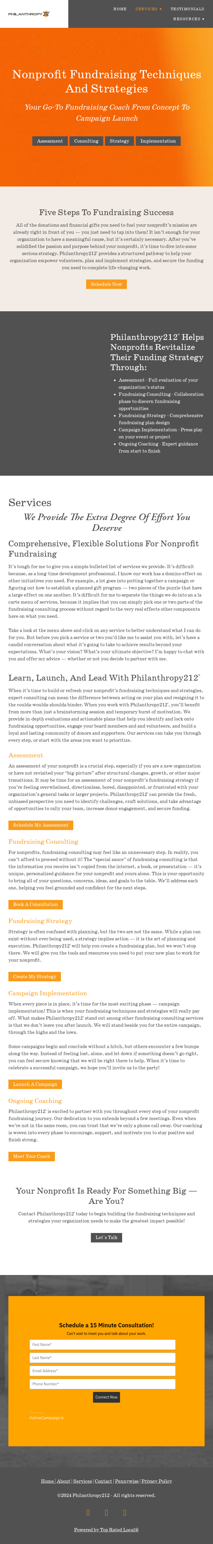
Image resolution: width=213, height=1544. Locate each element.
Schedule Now (106, 284)
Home (120, 9)
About (63, 1481)
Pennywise (127, 1481)
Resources (188, 19)
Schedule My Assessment (41, 825)
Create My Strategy (34, 977)
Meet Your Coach (31, 1156)
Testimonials (188, 9)
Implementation (158, 141)
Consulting (86, 141)
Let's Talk (106, 1237)
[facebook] (88, 1512)
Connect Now (107, 1397)
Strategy (119, 141)
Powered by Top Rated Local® (106, 1530)
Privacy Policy (157, 1481)
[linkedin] (124, 1512)
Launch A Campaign (35, 1084)
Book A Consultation (35, 904)
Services (149, 9)
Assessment (50, 141)
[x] (106, 1512)
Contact (103, 1481)
